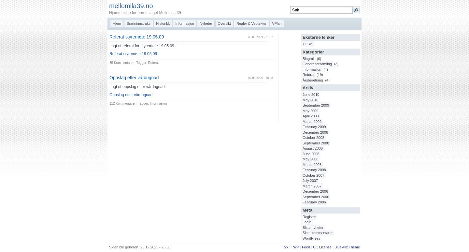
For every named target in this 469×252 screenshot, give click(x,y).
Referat (308, 75)
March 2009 (312, 122)
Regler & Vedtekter (251, 23)
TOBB (307, 44)
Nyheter (206, 23)
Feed (306, 247)
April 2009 (311, 116)
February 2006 (314, 202)
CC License (322, 247)
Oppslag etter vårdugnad (134, 77)
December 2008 (315, 132)
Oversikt (224, 23)
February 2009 (314, 127)
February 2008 (314, 170)
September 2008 (316, 143)
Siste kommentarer (318, 233)
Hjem (117, 23)
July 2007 (310, 181)
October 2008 (313, 138)
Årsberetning (313, 80)
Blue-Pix (341, 247)
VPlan (276, 23)
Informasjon (184, 23)
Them (353, 247)
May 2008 (310, 159)
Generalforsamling (317, 64)
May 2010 (310, 100)
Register (309, 217)
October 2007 (313, 175)
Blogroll (309, 59)
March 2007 (312, 186)
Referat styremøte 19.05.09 (136, 37)
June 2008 (311, 154)
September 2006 (316, 197)
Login (307, 222)
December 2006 (315, 191)
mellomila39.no (131, 5)
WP (296, 247)
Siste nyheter (313, 228)
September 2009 (316, 105)
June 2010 (311, 94)
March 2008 (312, 165)
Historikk (163, 23)
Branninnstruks (138, 23)
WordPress (311, 238)
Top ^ (286, 247)
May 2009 (310, 111)
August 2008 (313, 148)
